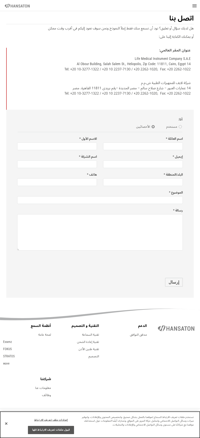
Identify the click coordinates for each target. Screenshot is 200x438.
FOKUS (7, 349)
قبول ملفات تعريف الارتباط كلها (51, 430)
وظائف (46, 395)
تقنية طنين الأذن (89, 349)
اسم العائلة (175, 139)
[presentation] (153, 262)
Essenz (7, 342)
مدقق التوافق (138, 334)
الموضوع (177, 193)
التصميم (93, 356)
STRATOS (9, 356)
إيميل (179, 157)
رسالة (179, 211)
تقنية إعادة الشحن (88, 342)
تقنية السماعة (90, 334)
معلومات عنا (43, 388)
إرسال (174, 282)
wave (6, 363)
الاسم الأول (89, 139)
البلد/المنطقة (174, 175)
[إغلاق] (6, 423)
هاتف (93, 175)
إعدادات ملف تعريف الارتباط (51, 420)
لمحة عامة (44, 334)
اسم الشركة (89, 157)
